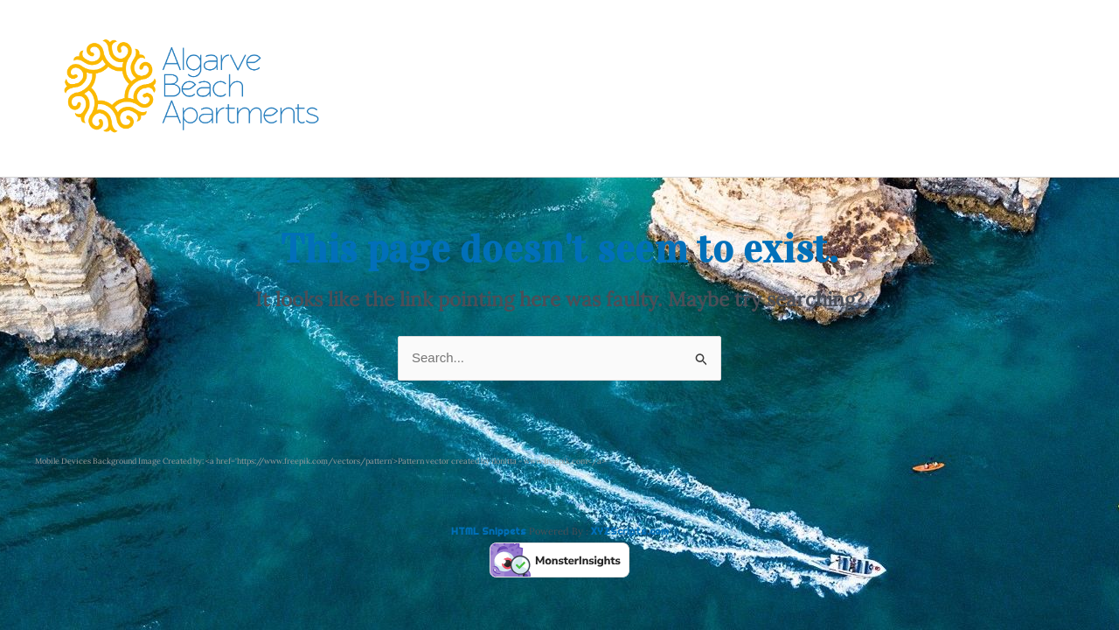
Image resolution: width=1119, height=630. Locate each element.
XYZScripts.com (630, 531)
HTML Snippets (488, 531)
